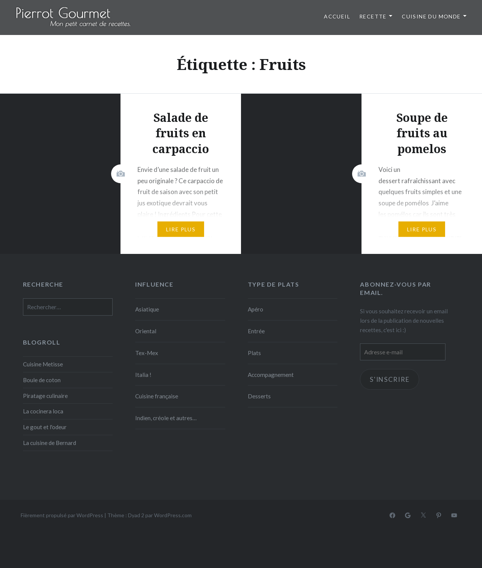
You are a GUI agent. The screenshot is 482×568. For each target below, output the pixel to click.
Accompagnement (271, 374)
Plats (254, 352)
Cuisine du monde (431, 16)
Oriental (145, 331)
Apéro (255, 309)
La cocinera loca (43, 411)
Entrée (256, 331)
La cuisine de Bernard (49, 442)
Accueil (337, 16)
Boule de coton (42, 380)
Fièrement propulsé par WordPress (62, 515)
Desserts (259, 396)
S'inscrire (389, 379)
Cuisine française (156, 396)
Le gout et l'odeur (45, 427)
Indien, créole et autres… (166, 418)
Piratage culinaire (45, 395)
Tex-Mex (146, 352)
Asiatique (147, 309)
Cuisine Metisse (43, 364)
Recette (373, 16)
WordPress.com (173, 515)
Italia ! (143, 374)
